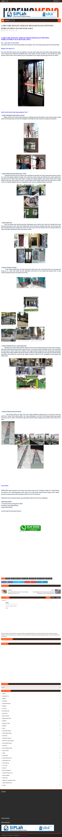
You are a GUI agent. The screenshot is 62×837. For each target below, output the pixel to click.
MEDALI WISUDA (5, 715)
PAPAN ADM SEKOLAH (6, 730)
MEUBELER (4, 720)
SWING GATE (5, 777)
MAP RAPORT (5, 713)
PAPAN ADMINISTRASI (7, 733)
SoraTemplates (9, 835)
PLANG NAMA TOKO (6, 760)
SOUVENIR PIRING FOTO (7, 772)
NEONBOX (4, 725)
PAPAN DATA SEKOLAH (6, 738)
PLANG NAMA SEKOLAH (7, 758)
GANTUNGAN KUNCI (6, 703)
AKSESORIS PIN (5, 696)
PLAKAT (3, 753)
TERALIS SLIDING (41, 578)
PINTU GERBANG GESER (15, 578)
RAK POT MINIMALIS (6, 770)
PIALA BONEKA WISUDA (7, 743)
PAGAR (3, 728)
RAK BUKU (4, 768)
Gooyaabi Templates (23, 835)
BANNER (4, 698)
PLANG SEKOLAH (5, 763)
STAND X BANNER (5, 775)
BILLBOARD (4, 701)
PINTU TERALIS (25, 578)
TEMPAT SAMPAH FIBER (7, 782)
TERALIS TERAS (49, 578)
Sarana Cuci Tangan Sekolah (8, 780)
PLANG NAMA (5, 755)
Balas (7, 608)
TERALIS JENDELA (33, 578)
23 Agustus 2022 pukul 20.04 (11, 604)
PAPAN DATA (4, 735)
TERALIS (4, 785)
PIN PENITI (4, 745)
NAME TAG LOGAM (6, 723)
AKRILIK (4, 693)
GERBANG (8, 578)
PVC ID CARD (4, 765)
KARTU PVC (4, 708)
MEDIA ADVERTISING (6, 718)
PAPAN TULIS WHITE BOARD (8, 740)
